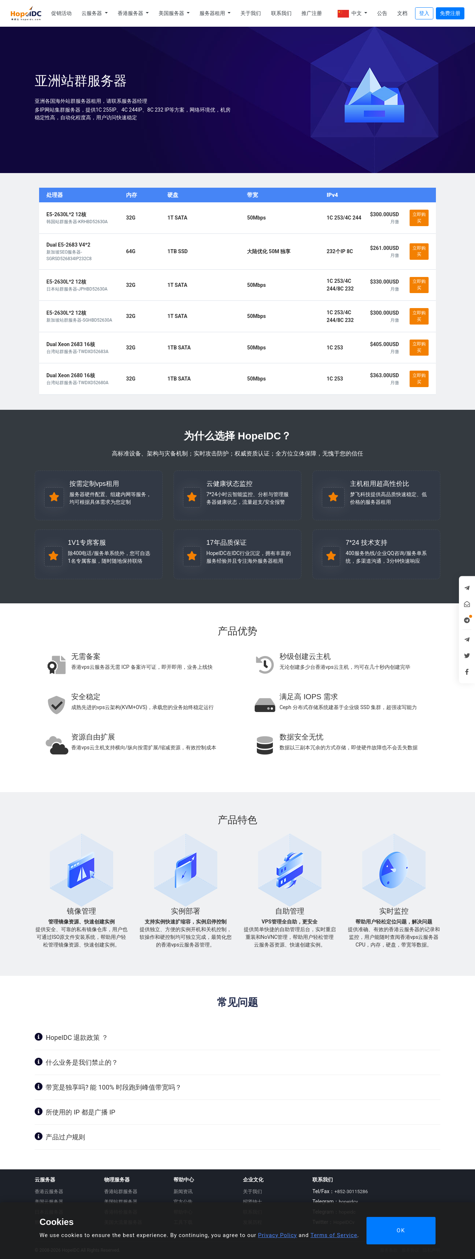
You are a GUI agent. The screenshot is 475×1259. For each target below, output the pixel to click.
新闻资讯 (183, 1191)
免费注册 (450, 13)
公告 (382, 13)
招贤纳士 (252, 1201)
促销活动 (61, 13)
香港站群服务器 (120, 1191)
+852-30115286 (351, 1191)
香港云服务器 (49, 1191)
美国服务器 (172, 13)
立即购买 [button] (419, 218)
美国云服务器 (49, 1201)
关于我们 (250, 13)
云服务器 (92, 13)
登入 (424, 13)
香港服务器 (131, 13)
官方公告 (183, 1201)
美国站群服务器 (120, 1201)
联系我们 (281, 13)
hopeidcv (348, 1201)
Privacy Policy (277, 1235)
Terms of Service (334, 1235)
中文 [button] (350, 14)
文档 (402, 13)
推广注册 (311, 13)
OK (400, 1230)
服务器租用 (213, 13)
